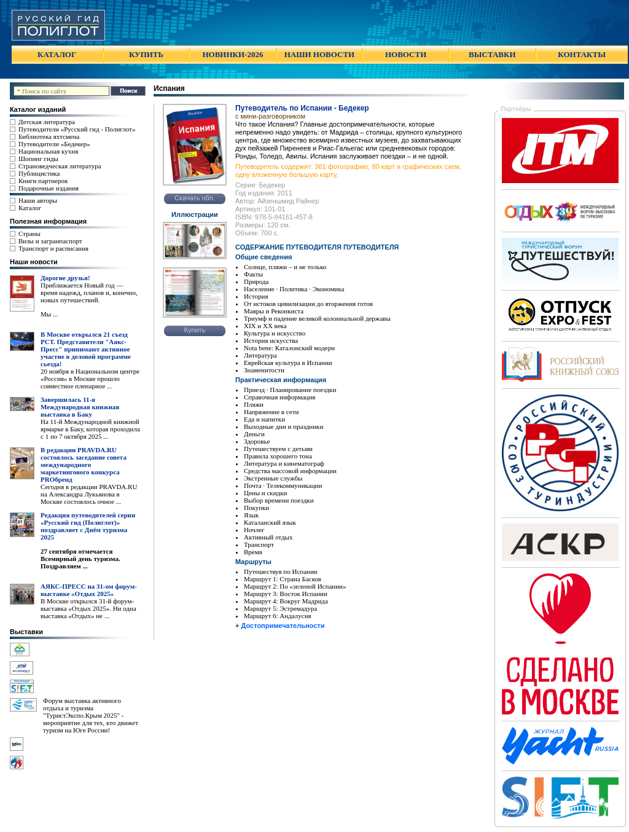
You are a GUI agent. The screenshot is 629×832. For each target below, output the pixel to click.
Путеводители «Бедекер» (54, 143)
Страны (29, 233)
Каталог (29, 207)
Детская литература (46, 121)
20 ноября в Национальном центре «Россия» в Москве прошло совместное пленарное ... (90, 378)
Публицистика (39, 173)
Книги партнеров (43, 180)
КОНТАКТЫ (582, 54)
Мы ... (49, 314)
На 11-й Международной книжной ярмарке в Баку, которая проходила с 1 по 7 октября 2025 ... (90, 429)
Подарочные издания (48, 188)
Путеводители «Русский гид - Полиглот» (76, 129)
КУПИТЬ (146, 54)
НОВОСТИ (405, 54)
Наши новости (34, 261)
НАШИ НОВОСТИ (319, 54)
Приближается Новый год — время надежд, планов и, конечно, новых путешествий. (89, 292)
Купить (195, 330)
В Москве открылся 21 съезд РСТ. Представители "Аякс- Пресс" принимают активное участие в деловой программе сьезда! (86, 349)
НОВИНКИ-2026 (232, 54)
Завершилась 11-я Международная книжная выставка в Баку (80, 407)
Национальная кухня (48, 151)
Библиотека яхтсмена (48, 136)
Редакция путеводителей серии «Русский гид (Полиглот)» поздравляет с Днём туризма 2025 (88, 526)
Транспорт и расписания (53, 248)
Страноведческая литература (59, 166)
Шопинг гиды (38, 158)
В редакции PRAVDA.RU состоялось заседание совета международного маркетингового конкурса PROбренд (84, 464)
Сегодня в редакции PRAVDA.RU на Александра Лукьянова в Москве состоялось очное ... (89, 494)
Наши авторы (37, 200)
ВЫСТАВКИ (492, 54)
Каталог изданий (38, 109)
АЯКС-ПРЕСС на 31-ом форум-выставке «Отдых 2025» (89, 590)
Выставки (26, 631)
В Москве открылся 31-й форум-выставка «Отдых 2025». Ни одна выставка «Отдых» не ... (88, 608)
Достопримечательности (282, 625)
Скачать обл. (194, 198)
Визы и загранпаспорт (50, 241)
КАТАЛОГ (56, 54)
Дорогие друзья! (65, 277)
